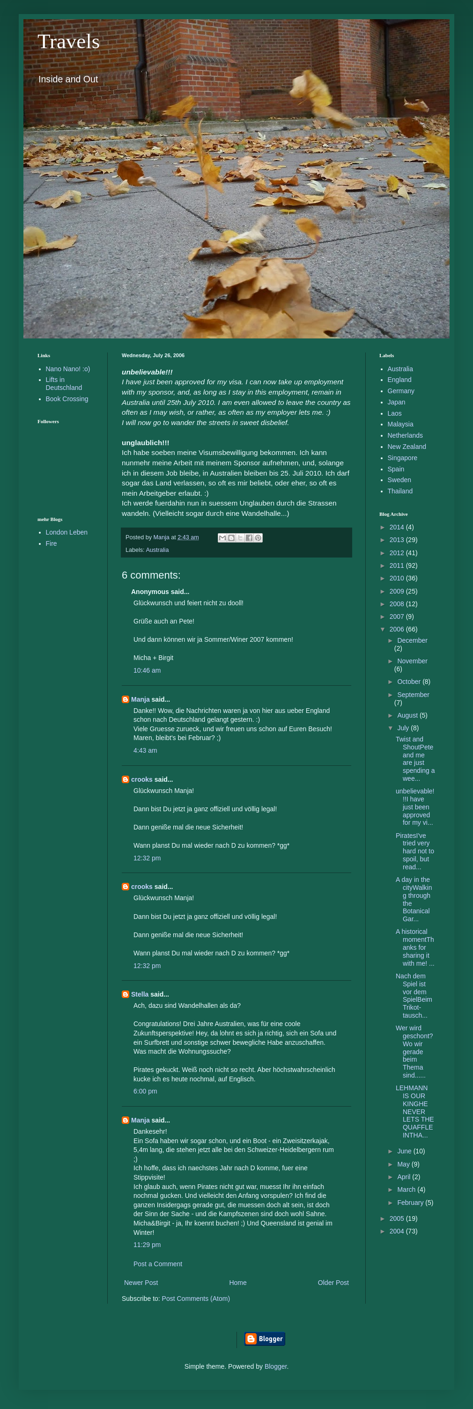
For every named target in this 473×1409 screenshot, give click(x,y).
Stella (139, 994)
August (408, 715)
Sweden (400, 480)
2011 (398, 565)
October (409, 681)
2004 (398, 1231)
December (412, 640)
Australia (157, 550)
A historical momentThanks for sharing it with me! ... (415, 947)
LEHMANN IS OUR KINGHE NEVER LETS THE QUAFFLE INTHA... (415, 1111)
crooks (142, 779)
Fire (51, 543)
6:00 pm (145, 1091)
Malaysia (401, 424)
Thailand (400, 491)
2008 (398, 604)
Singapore (403, 458)
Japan (397, 402)
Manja (140, 699)
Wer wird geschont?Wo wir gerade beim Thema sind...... (414, 1051)
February (411, 1202)
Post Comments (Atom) (196, 1298)
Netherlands (405, 435)
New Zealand (407, 446)
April (404, 1177)
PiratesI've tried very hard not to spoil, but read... (415, 851)
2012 (398, 553)
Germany (401, 391)
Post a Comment (157, 1264)
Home (237, 1282)
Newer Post (141, 1282)
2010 (398, 578)
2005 (398, 1218)
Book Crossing (67, 399)
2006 (398, 629)
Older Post (333, 1282)
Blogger (276, 1366)
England (400, 379)
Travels (68, 41)
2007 (398, 616)
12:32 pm (147, 858)
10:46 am (147, 670)
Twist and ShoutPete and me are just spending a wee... (415, 758)
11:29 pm (147, 1244)
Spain (396, 469)
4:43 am (145, 750)
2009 (398, 591)
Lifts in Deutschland (64, 383)
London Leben (67, 532)
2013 (398, 539)
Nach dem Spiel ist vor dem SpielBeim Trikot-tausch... (414, 995)
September (413, 694)
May (404, 1164)
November (412, 661)
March (407, 1189)
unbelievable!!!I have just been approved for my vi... (415, 806)
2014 (398, 527)
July (404, 728)
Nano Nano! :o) (68, 369)
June (405, 1151)
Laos (395, 413)
